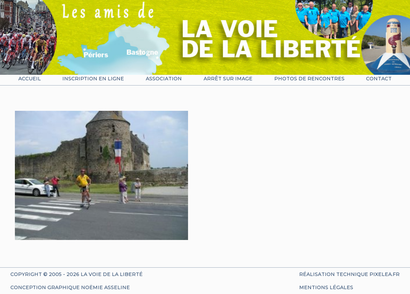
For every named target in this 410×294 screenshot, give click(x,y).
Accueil (29, 78)
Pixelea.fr (384, 274)
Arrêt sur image (228, 78)
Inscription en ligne (93, 78)
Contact (379, 78)
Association (164, 78)
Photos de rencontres (309, 78)
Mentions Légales (326, 287)
